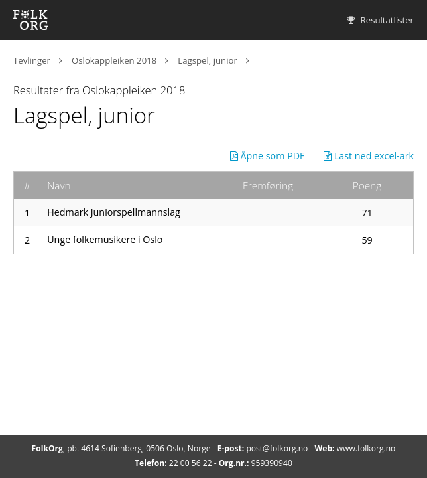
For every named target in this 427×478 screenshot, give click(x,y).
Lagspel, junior (207, 60)
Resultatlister (380, 20)
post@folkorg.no (277, 448)
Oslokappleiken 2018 (114, 60)
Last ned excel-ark (369, 155)
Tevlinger (31, 60)
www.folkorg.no (366, 448)
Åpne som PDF (267, 155)
